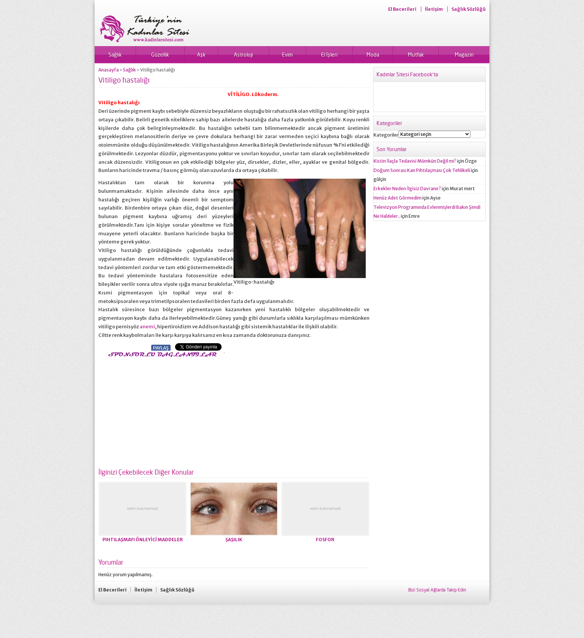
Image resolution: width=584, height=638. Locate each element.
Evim (287, 54)
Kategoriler (386, 135)
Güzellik (160, 54)
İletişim (434, 9)
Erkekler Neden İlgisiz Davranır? (407, 188)
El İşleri (329, 54)
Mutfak (416, 54)
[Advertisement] (160, 410)
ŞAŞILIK (233, 539)
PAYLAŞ (161, 348)
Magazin (464, 54)
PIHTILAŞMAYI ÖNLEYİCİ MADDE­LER (142, 539)
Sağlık (115, 54)
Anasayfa (108, 70)
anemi (147, 326)
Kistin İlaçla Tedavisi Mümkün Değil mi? (415, 161)
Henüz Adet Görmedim (398, 198)
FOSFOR (325, 539)
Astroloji (243, 54)
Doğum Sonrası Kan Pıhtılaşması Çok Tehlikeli (422, 170)
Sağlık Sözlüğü (468, 9)
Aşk (201, 54)
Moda (372, 54)
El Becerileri (402, 9)
